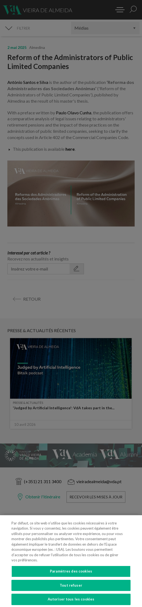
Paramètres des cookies (71, 580)
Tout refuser (71, 594)
